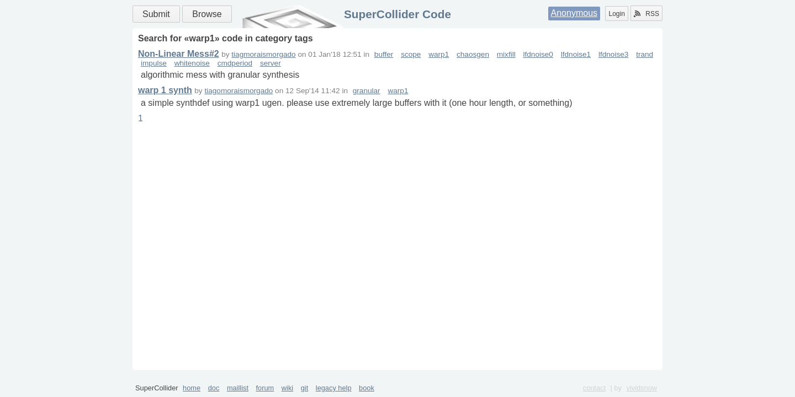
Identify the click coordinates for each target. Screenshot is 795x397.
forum (265, 388)
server (270, 63)
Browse (206, 14)
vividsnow (642, 388)
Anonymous (574, 13)
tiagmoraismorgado (263, 54)
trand (644, 54)
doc (214, 388)
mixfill (506, 54)
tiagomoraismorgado (238, 91)
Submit (156, 14)
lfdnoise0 (538, 54)
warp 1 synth (165, 90)
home (191, 388)
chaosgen (473, 54)
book (366, 388)
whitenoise (192, 63)
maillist (237, 388)
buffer (384, 54)
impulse (154, 63)
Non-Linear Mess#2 (178, 53)
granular (366, 91)
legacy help (334, 388)
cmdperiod (235, 63)
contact (594, 388)
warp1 (438, 54)
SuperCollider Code (397, 14)
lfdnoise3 (613, 54)
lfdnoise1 (576, 54)
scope (411, 54)
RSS (646, 14)
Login (616, 14)
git (305, 388)
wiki (287, 388)
